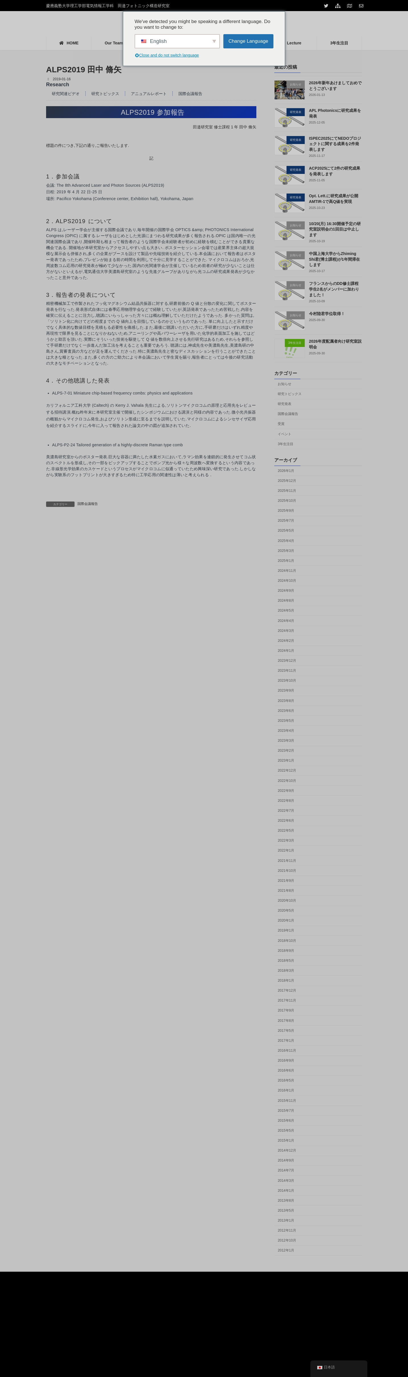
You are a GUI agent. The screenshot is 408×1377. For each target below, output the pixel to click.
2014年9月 (286, 1160)
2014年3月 (286, 1181)
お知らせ (284, 384)
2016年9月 (286, 1060)
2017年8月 (286, 1021)
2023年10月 (287, 681)
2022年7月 (286, 811)
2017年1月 (286, 1041)
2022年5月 (286, 831)
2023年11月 (287, 671)
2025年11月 (287, 491)
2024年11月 (287, 571)
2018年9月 (286, 951)
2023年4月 (286, 731)
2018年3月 (286, 971)
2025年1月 (286, 561)
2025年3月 (286, 551)
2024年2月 (286, 641)
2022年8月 (286, 801)
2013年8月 (286, 1201)
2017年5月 (286, 1031)
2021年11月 (287, 861)
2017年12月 (287, 990)
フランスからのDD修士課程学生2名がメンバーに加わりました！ (334, 289)
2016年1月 (286, 1090)
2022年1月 (286, 850)
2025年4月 (286, 541)
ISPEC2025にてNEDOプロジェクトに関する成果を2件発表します (335, 144)
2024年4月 (286, 621)
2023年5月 (286, 721)
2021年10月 (287, 871)
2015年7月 (286, 1111)
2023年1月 (286, 761)
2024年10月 (287, 581)
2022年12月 (287, 770)
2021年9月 (286, 881)
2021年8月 (286, 891)
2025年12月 (287, 481)
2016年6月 (286, 1070)
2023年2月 (286, 751)
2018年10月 (287, 941)
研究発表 (284, 404)
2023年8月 (286, 701)
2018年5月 (286, 961)
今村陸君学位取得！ (327, 313)
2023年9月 (286, 690)
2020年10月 (287, 901)
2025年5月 (286, 531)
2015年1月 (286, 1140)
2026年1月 (286, 471)
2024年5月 (286, 611)
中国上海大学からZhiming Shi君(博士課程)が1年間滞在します (334, 259)
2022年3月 (286, 840)
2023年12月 (287, 661)
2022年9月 (286, 791)
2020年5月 (286, 910)
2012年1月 (286, 1250)
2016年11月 (287, 1051)
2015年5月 (286, 1131)
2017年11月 (287, 1000)
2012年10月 (287, 1240)
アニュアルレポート (149, 93)
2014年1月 (286, 1191)
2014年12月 (287, 1150)
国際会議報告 (190, 93)
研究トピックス (105, 93)
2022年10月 (287, 781)
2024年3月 (286, 631)
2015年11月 (287, 1101)
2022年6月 (286, 821)
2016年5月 (286, 1080)
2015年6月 (286, 1121)
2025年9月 (286, 511)
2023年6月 (286, 711)
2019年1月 (286, 930)
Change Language (248, 41)
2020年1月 (286, 920)
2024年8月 (286, 601)
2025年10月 (287, 501)
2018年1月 (286, 981)
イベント (284, 434)
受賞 (281, 424)
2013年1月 (286, 1220)
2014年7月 (286, 1170)
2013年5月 (286, 1210)
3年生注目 (285, 444)
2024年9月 (286, 591)
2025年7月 (286, 521)
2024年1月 (286, 651)
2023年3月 (286, 741)
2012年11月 (287, 1230)
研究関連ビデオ (66, 93)
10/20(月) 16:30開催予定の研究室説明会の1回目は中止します (335, 229)
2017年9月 (286, 1010)
